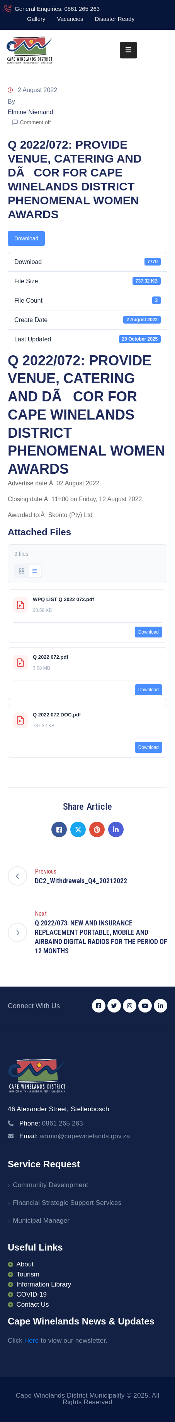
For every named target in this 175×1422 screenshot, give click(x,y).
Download (26, 238)
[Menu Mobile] (128, 50)
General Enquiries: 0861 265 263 (57, 8)
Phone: (51, 1123)
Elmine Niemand (30, 112)
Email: (74, 1136)
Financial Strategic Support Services (67, 1202)
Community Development (50, 1185)
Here (31, 1340)
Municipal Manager (41, 1220)
